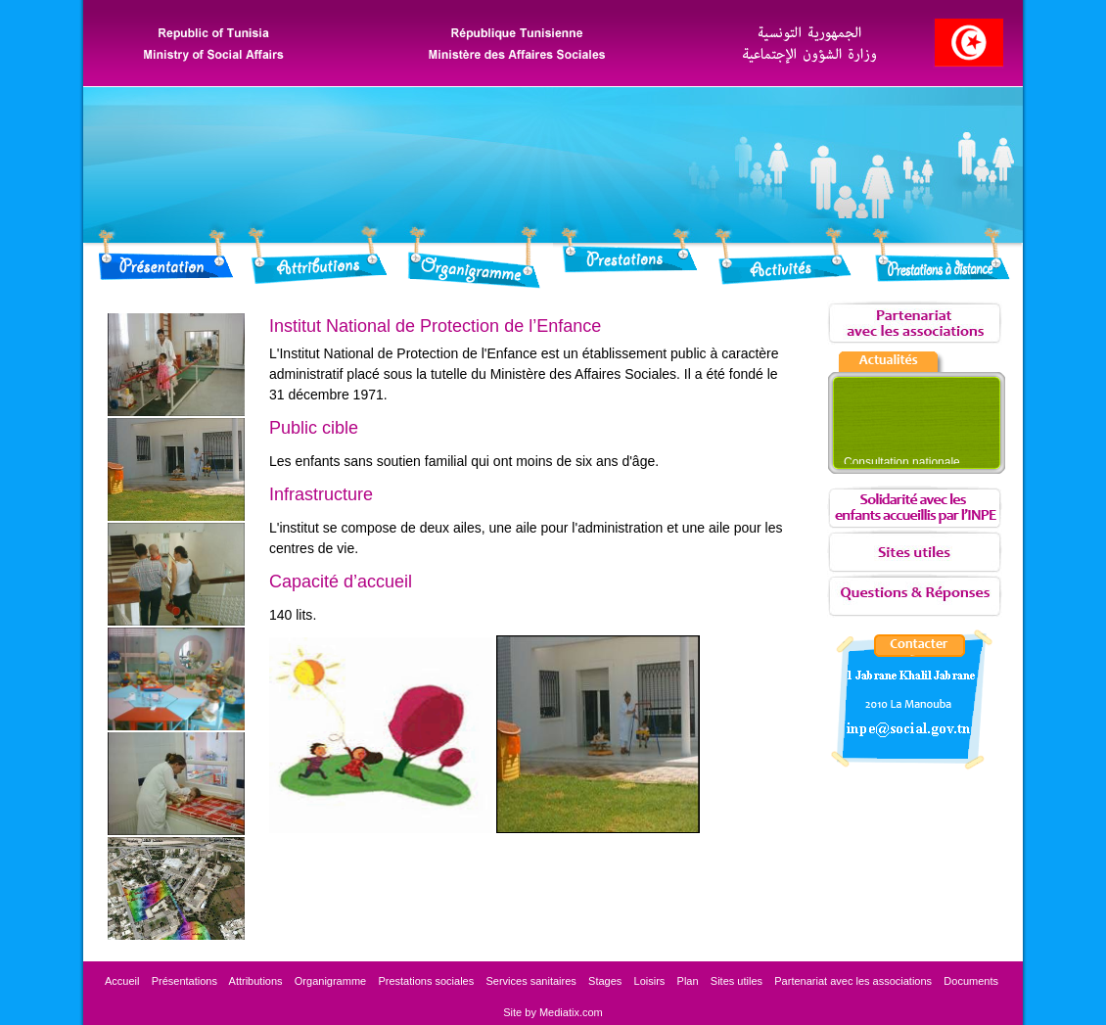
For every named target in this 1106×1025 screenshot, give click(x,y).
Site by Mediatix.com (552, 1012)
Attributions (256, 981)
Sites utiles (736, 981)
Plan (688, 981)
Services (530, 981)
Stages (605, 981)
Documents (972, 981)
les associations (853, 981)
